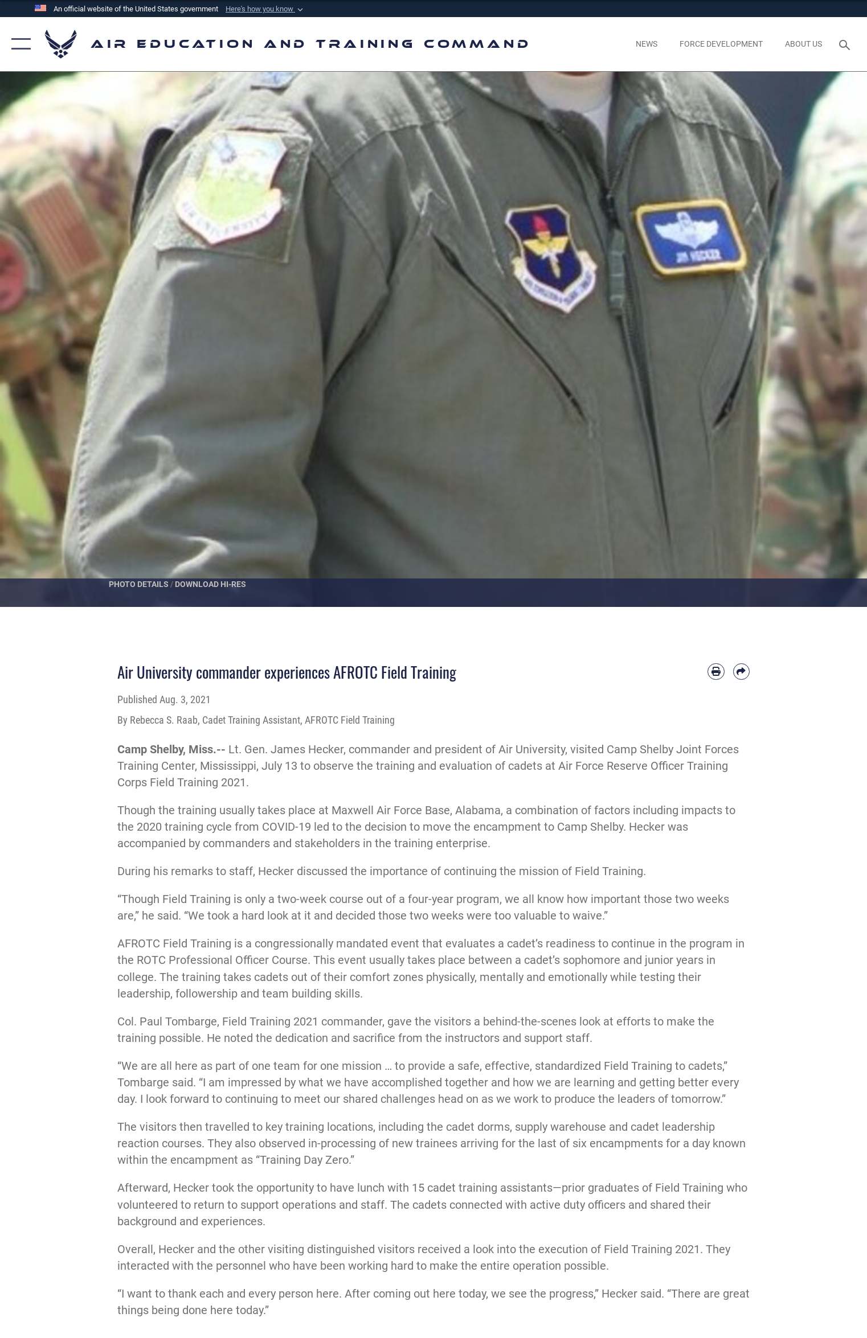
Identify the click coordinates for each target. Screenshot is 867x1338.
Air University (531, 749)
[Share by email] (741, 671)
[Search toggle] (846, 44)
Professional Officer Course (238, 960)
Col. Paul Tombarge (167, 1021)
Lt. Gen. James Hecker (285, 749)
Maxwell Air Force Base (391, 810)
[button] (265, 9)
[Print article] (715, 671)
